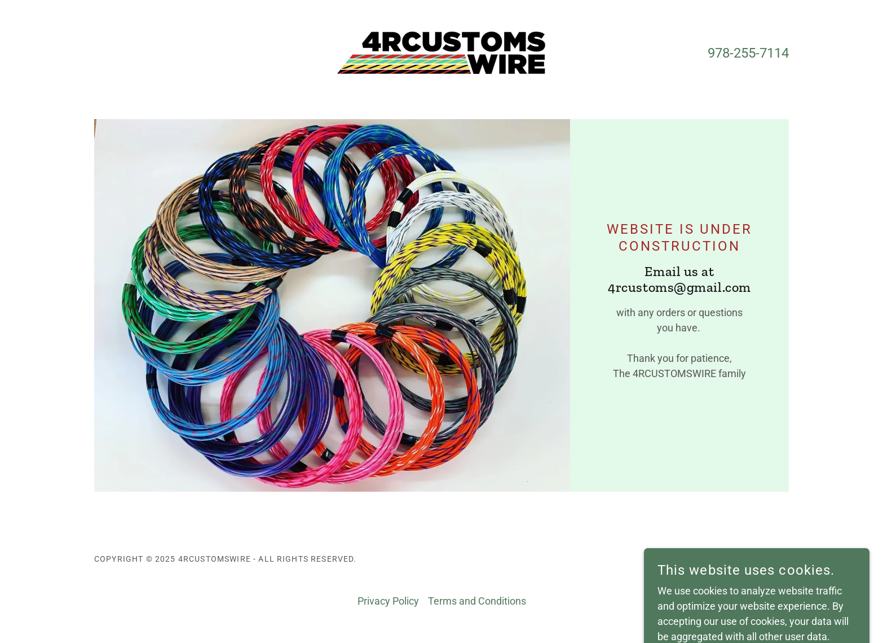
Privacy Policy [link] (388, 601)
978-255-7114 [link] (748, 53)
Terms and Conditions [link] (477, 601)
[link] (441, 52)
